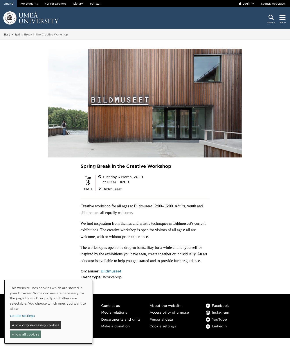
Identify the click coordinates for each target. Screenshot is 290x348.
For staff (95, 3)
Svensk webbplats (273, 3)
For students (29, 3)
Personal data (161, 319)
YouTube (216, 319)
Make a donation (115, 326)
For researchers (55, 3)
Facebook (217, 305)
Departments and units (120, 319)
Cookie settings (163, 326)
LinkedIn (216, 326)
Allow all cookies (25, 334)
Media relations (114, 312)
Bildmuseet (111, 271)
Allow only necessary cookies (35, 325)
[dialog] (48, 312)
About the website (165, 305)
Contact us (110, 305)
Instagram (217, 312)
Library (78, 3)
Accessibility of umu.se (169, 312)
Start (6, 34)
